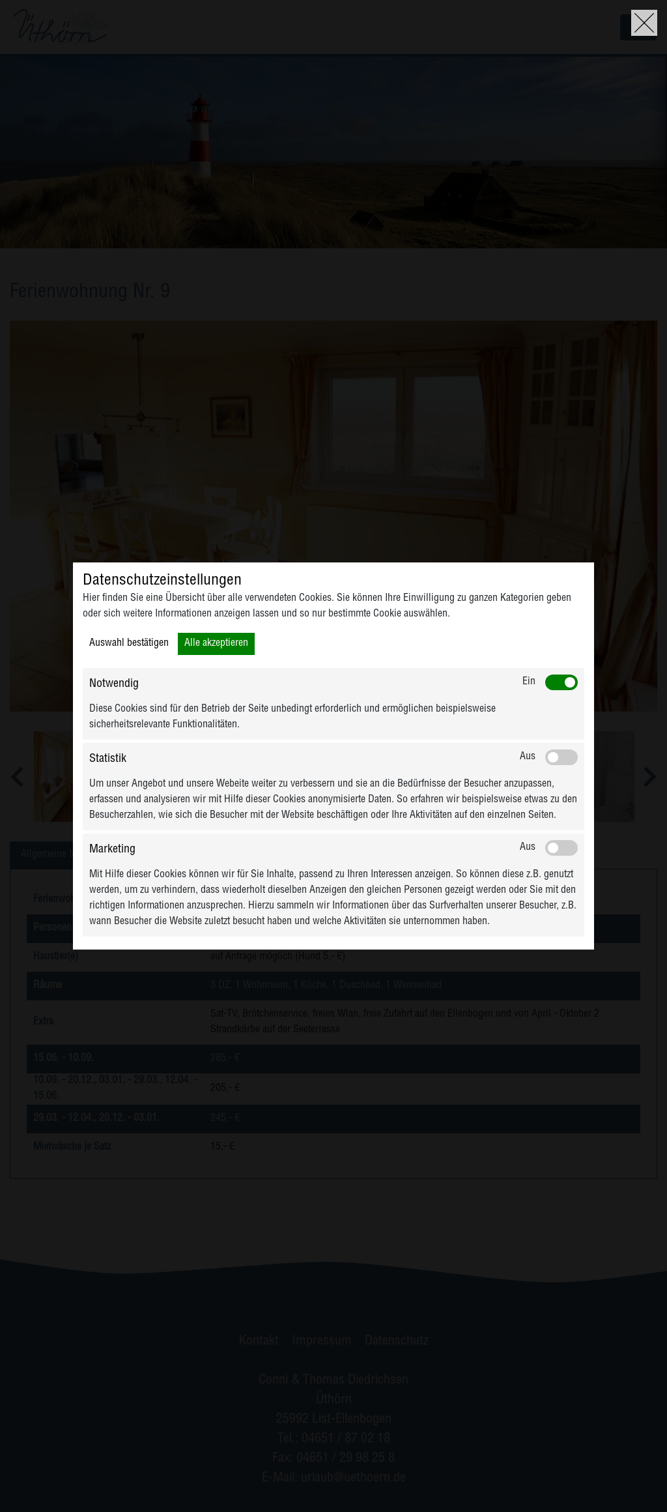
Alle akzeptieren (216, 644)
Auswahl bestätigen (129, 644)
